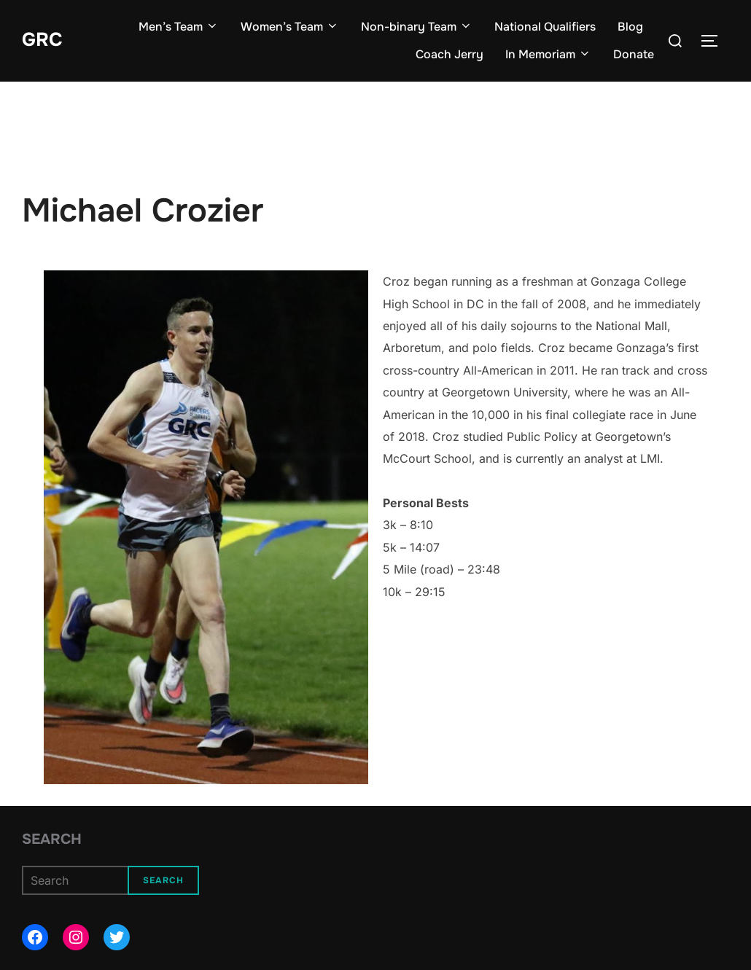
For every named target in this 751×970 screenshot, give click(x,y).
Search (52, 839)
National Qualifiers (545, 26)
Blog (630, 26)
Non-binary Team (416, 26)
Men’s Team (179, 26)
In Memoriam (548, 54)
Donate (633, 54)
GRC (42, 40)
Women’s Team (290, 26)
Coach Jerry (449, 54)
